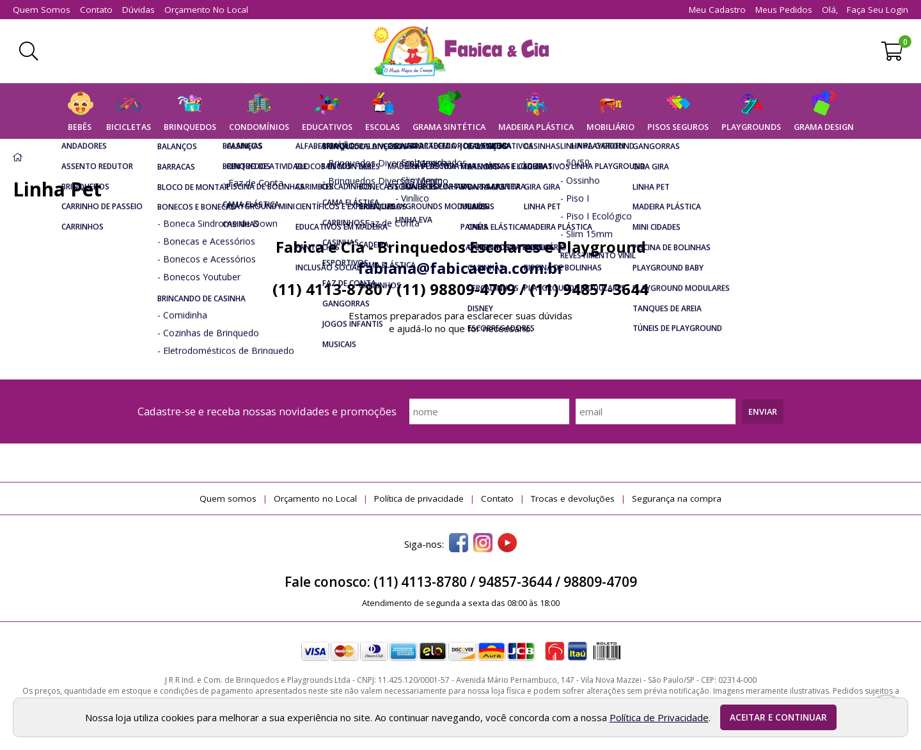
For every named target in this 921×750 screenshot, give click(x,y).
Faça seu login (877, 9)
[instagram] (482, 544)
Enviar (762, 411)
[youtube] (507, 544)
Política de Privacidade (659, 717)
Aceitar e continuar (778, 717)
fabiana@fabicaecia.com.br (461, 267)
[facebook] (458, 544)
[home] (460, 51)
